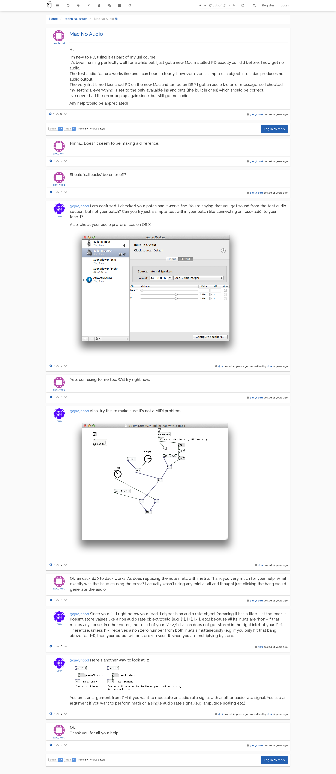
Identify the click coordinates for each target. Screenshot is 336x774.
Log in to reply (274, 129)
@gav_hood (79, 206)
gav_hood (58, 43)
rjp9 (59, 216)
